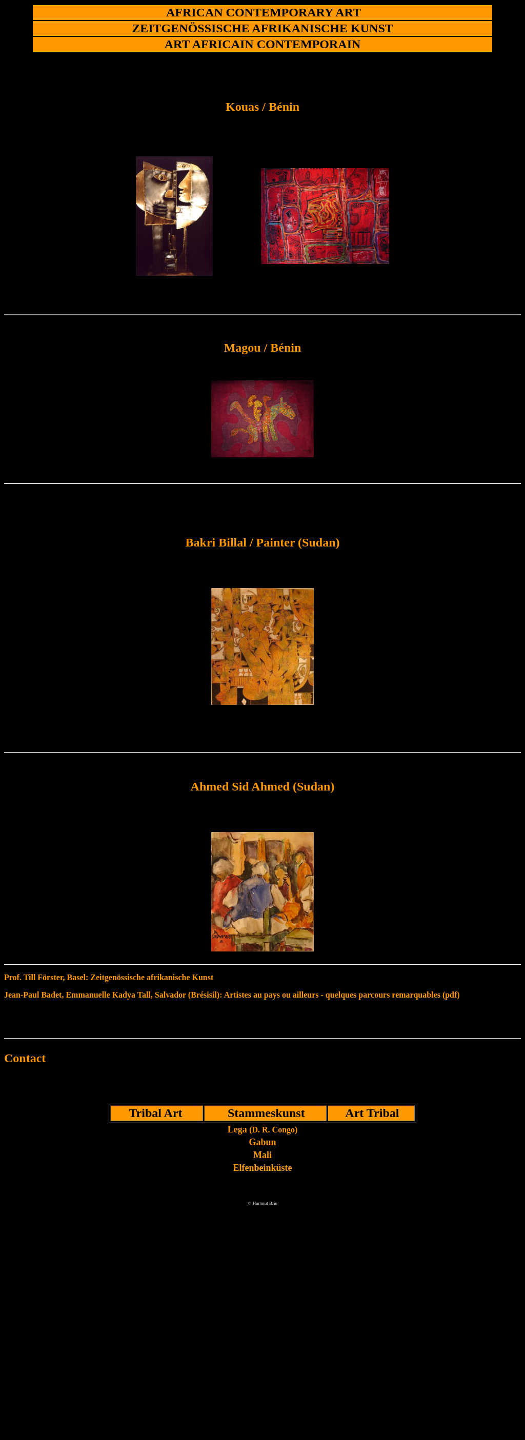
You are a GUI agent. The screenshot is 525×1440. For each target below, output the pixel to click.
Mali (262, 1155)
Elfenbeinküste (262, 1168)
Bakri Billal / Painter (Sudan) (263, 542)
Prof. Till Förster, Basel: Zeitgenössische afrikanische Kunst (108, 977)
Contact (25, 1058)
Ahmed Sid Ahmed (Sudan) (263, 786)
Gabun (262, 1142)
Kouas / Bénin (262, 106)
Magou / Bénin (262, 347)
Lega (263, 1129)
